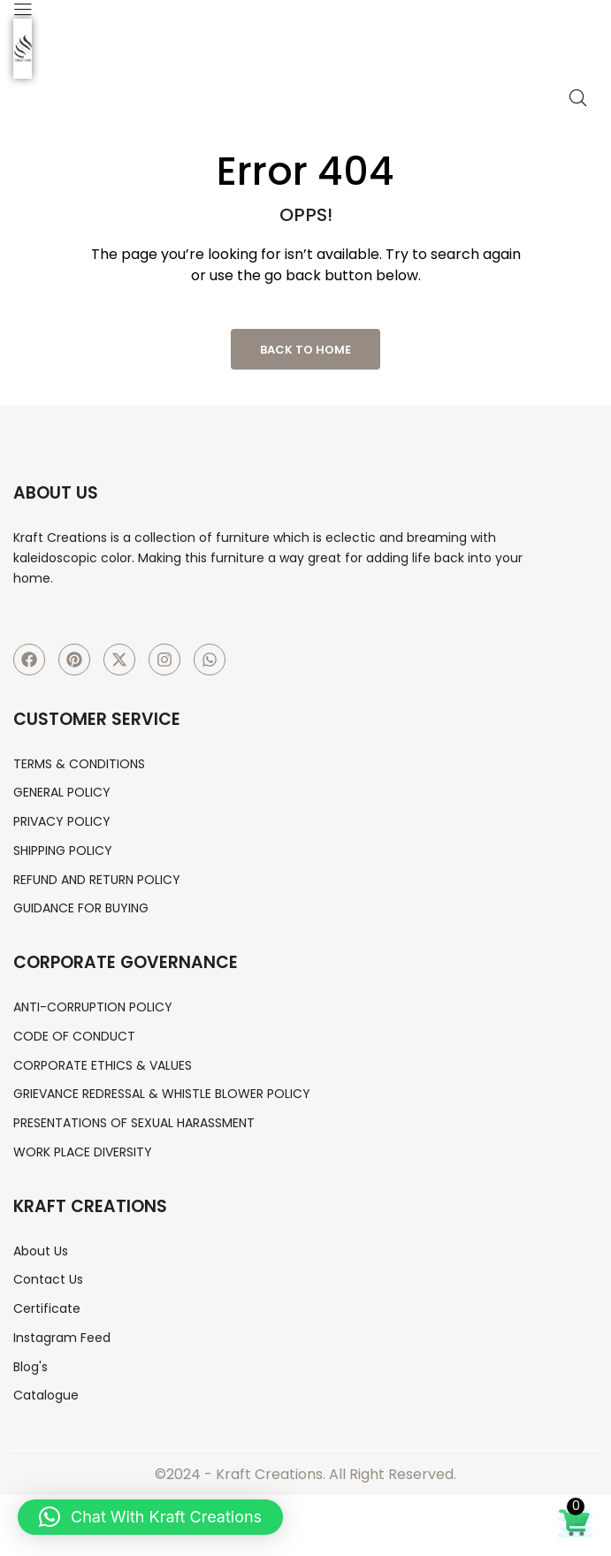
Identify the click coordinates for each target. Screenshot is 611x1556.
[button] (150, 1517)
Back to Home (305, 349)
